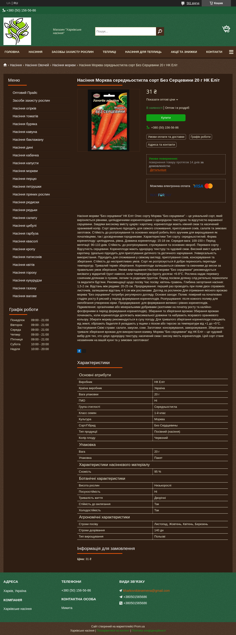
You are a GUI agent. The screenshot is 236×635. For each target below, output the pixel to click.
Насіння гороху (25, 272)
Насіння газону (24, 288)
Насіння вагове (25, 296)
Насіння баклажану (28, 139)
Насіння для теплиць (143, 52)
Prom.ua (139, 626)
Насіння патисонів (27, 257)
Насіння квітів (24, 265)
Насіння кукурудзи (27, 280)
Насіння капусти (25, 163)
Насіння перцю (25, 179)
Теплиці (109, 52)
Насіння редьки (25, 210)
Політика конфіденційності (149, 630)
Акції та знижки (184, 52)
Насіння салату (25, 218)
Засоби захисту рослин (31, 100)
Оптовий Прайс (25, 93)
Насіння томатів (25, 116)
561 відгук (193, 3)
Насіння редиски (26, 202)
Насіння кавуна (25, 132)
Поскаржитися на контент (113, 630)
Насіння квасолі (25, 241)
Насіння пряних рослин (31, 194)
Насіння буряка (25, 124)
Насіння (35, 52)
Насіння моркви (64, 65)
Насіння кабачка (26, 155)
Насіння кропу (24, 249)
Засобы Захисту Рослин (73, 52)
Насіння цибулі (24, 225)
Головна (12, 52)
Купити (166, 117)
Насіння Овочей (37, 65)
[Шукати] (160, 31)
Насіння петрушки (27, 186)
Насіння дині (23, 147)
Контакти (214, 52)
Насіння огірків (24, 108)
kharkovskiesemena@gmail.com (146, 590)
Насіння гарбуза (25, 233)
